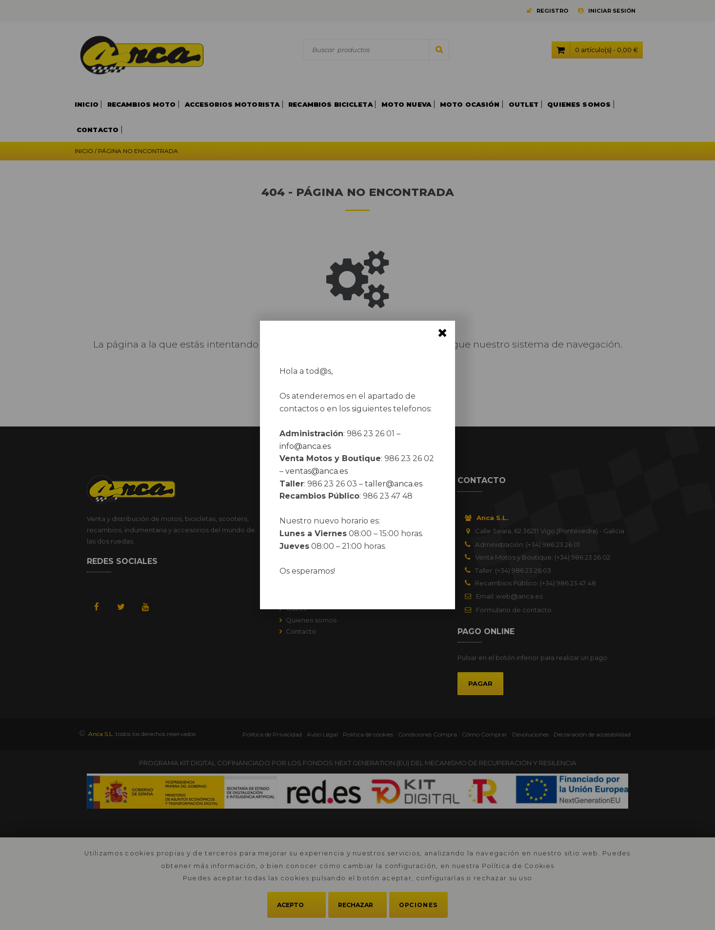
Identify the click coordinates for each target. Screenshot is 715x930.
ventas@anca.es (316, 471)
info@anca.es (305, 446)
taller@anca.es (393, 483)
